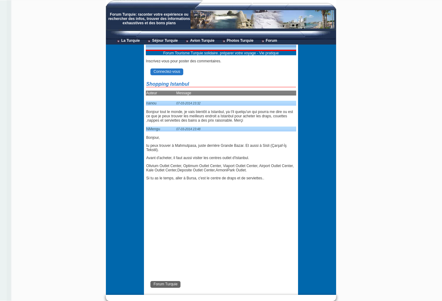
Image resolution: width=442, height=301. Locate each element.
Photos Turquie (240, 40)
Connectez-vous (166, 71)
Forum (271, 40)
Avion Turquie (202, 40)
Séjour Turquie (165, 40)
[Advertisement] (124, 137)
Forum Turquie (165, 284)
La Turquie (130, 40)
